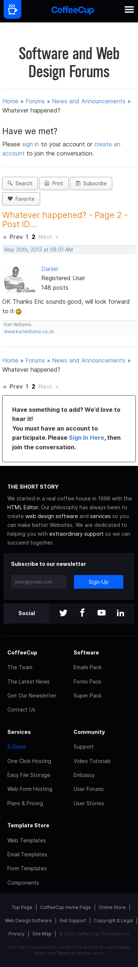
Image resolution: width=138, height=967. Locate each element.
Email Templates (27, 854)
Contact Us (21, 709)
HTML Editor (22, 507)
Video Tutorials (92, 761)
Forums (35, 101)
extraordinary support (76, 534)
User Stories (89, 803)
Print (54, 183)
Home (10, 101)
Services (19, 732)
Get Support (73, 920)
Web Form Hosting (29, 789)
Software (86, 652)
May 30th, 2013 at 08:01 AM (38, 250)
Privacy (16, 933)
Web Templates (26, 840)
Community (89, 732)
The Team (19, 667)
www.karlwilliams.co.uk (29, 331)
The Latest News (28, 681)
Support (84, 746)
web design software (51, 516)
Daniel (49, 268)
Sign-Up (99, 582)
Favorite (21, 199)
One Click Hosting (29, 761)
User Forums (89, 789)
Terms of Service (74, 953)
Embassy (84, 775)
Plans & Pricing (25, 803)
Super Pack (88, 695)
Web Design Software (28, 920)
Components (23, 882)
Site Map (42, 933)
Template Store (28, 825)
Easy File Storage (28, 775)
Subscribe (91, 183)
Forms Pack (87, 681)
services (100, 516)
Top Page (22, 907)
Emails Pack (88, 667)
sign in (31, 144)
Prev (16, 236)
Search (20, 183)
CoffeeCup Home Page (65, 907)
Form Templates (27, 868)
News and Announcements (88, 101)
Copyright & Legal (113, 920)
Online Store (112, 907)
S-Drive (16, 746)
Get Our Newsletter (31, 695)
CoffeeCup (22, 652)
